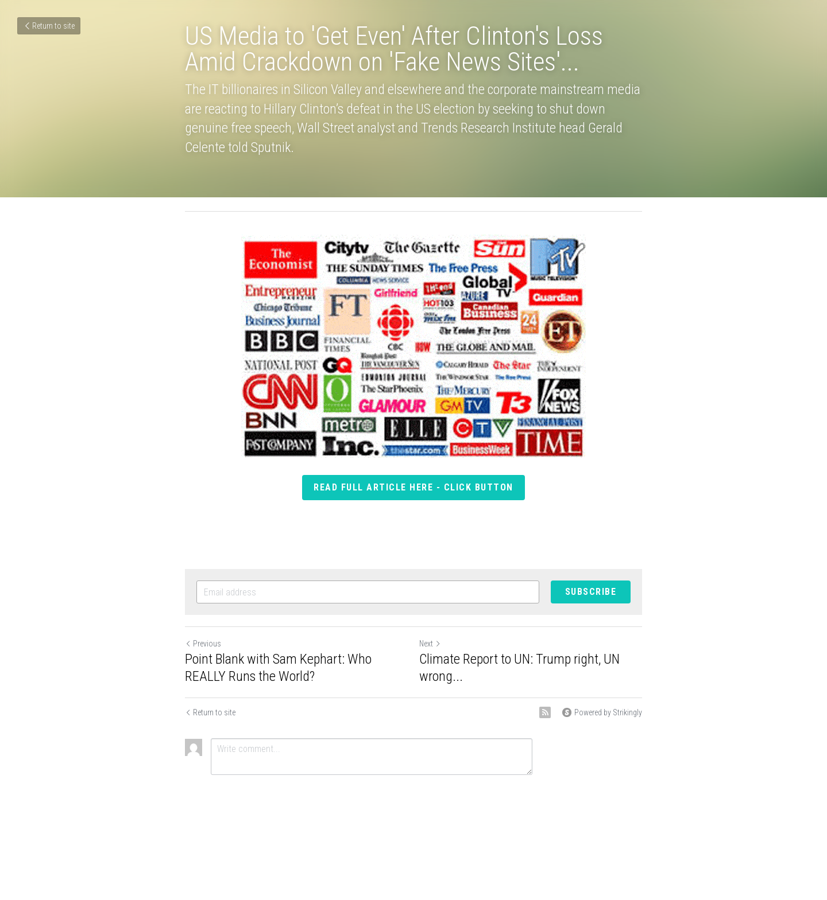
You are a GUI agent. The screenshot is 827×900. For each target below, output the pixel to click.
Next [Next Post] (430, 643)
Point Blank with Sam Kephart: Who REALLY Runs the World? (278, 667)
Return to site (49, 25)
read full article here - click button (413, 487)
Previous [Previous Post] (203, 643)
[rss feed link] (545, 712)
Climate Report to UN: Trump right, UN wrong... (519, 667)
